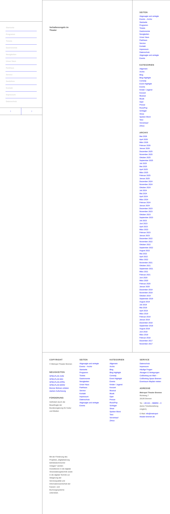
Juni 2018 (143, 332)
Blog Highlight (145, 78)
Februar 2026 (144, 145)
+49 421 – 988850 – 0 (152, 403)
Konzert (142, 93)
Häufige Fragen (146, 370)
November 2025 (146, 154)
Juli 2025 (143, 163)
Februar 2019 (144, 317)
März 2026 (143, 142)
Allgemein (143, 69)
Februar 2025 (144, 175)
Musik (141, 99)
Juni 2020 (143, 278)
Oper (141, 102)
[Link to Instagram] (31, 111)
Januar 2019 (144, 320)
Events (142, 87)
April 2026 (143, 139)
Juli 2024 (143, 190)
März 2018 (143, 335)
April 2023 (143, 227)
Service (142, 43)
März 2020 (143, 280)
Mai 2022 (143, 254)
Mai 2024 (143, 193)
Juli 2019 (143, 305)
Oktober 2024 (145, 187)
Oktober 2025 (145, 157)
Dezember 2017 (146, 341)
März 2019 (143, 314)
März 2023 (143, 229)
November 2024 (146, 184)
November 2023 (146, 211)
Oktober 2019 (145, 296)
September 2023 (146, 217)
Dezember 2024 (146, 181)
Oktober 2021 (145, 265)
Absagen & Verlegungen (149, 372)
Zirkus (141, 126)
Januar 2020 (144, 287)
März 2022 (143, 259)
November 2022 (146, 242)
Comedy (142, 81)
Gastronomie (144, 31)
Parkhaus (143, 40)
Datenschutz (144, 52)
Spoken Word (145, 117)
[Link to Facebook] (10, 111)
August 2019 (144, 302)
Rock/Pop (143, 108)
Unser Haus (144, 37)
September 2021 (146, 269)
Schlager (143, 111)
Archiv (142, 72)
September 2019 (146, 299)
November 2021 (146, 263)
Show (141, 114)
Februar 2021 (144, 275)
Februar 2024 (144, 202)
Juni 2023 (143, 223)
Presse (142, 105)
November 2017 (146, 344)
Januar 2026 (144, 148)
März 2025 (143, 172)
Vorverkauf (143, 123)
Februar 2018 (144, 338)
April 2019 (143, 311)
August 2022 (144, 251)
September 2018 (146, 326)
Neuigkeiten (144, 34)
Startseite (143, 22)
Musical (142, 96)
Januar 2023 (144, 236)
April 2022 (143, 257)
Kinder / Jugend (145, 90)
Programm (143, 25)
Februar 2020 (144, 284)
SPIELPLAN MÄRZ (57, 385)
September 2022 (146, 248)
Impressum (143, 49)
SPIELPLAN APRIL (57, 382)
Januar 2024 (144, 206)
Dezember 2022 (146, 238)
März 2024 (143, 199)
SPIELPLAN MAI (56, 379)
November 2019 (146, 293)
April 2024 (143, 196)
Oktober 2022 (145, 244)
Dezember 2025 (146, 151)
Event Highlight (145, 84)
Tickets (142, 28)
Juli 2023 (143, 221)
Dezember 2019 (146, 290)
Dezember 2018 (146, 323)
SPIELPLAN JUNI (56, 376)
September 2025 (146, 160)
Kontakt (142, 46)
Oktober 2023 (145, 214)
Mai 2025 (143, 166)
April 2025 (143, 169)
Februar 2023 (144, 232)
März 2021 (143, 272)
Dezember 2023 (146, 208)
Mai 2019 (143, 308)
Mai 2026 (143, 136)
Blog (141, 75)
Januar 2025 (144, 178)
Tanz (141, 120)
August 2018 (144, 329)
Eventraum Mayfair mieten (150, 381)
